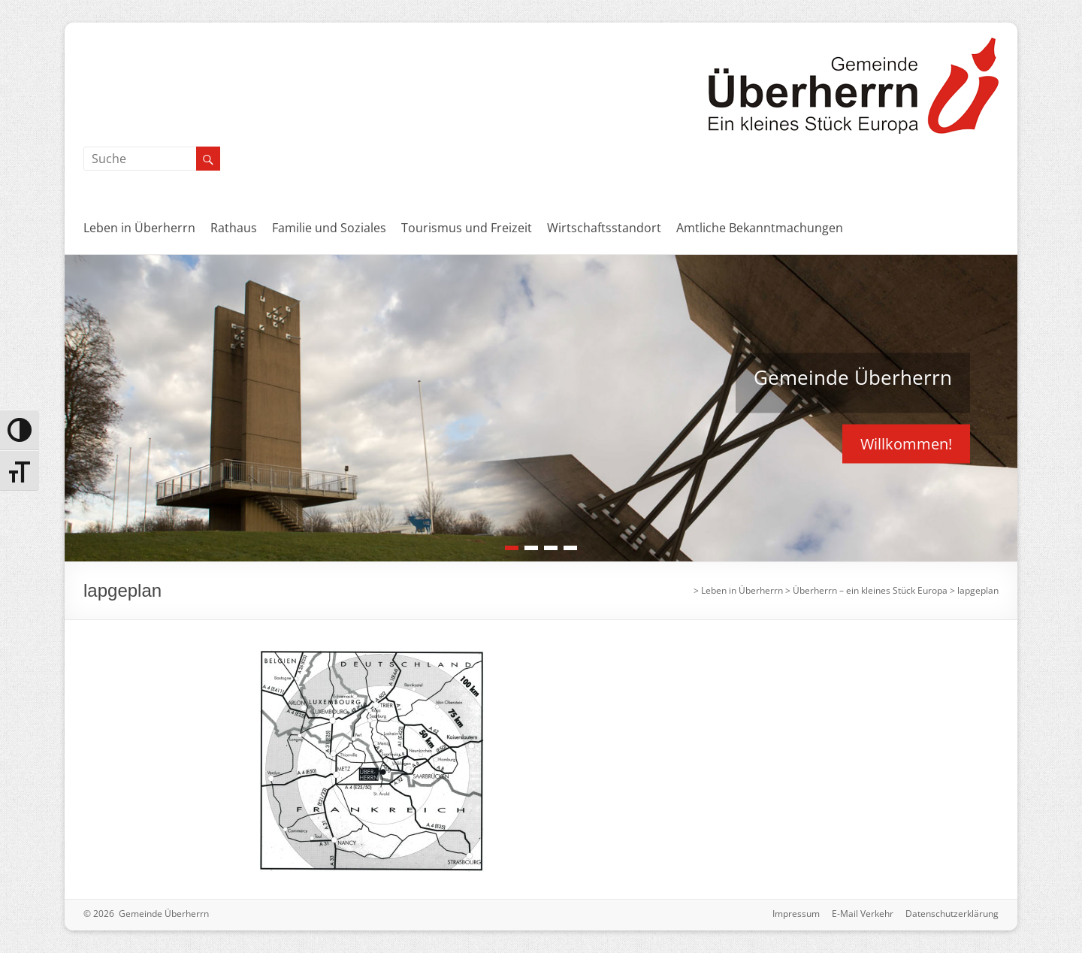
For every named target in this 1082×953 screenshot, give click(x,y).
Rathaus (233, 227)
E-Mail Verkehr (862, 913)
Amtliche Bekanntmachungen (759, 227)
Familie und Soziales (329, 227)
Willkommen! (906, 443)
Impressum (796, 913)
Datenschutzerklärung (952, 913)
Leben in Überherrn (139, 227)
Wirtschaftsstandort (604, 227)
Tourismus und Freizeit (466, 227)
